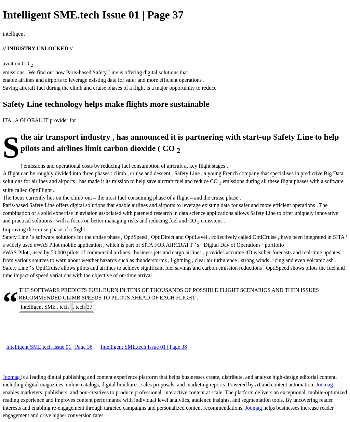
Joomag (12, 377)
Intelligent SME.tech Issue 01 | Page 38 (144, 347)
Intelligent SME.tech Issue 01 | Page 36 (49, 347)
